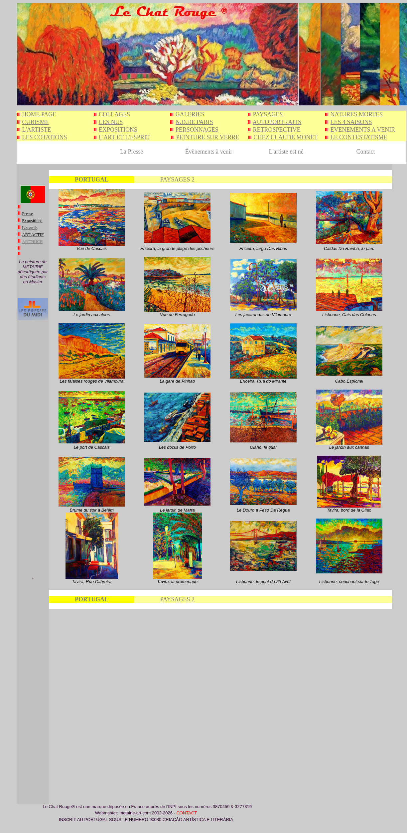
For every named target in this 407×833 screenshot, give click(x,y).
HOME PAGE (39, 114)
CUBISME (35, 122)
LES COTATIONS (44, 137)
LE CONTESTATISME (359, 137)
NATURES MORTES (357, 114)
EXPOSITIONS (118, 129)
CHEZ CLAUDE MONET (286, 137)
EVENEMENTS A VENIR (363, 129)
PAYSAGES (268, 114)
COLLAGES (114, 114)
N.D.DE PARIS (194, 122)
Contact (365, 151)
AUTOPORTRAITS (277, 122)
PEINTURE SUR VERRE (207, 137)
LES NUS (111, 122)
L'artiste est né (286, 151)
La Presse (131, 151)
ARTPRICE (32, 241)
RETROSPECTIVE (277, 129)
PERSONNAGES (197, 129)
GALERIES (190, 114)
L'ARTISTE (36, 129)
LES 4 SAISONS (351, 122)
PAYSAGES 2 (177, 179)
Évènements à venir (208, 151)
